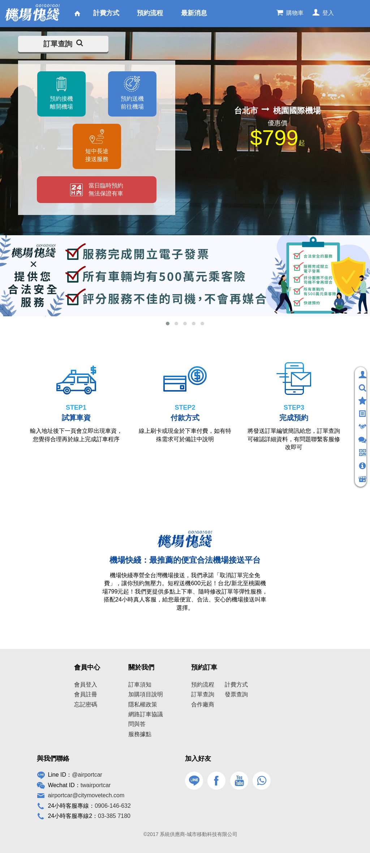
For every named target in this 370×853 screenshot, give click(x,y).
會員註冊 (85, 694)
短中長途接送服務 (96, 155)
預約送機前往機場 (132, 103)
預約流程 (202, 684)
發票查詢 (236, 694)
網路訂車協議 (145, 714)
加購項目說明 (145, 694)
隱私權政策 (142, 704)
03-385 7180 (114, 816)
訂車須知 (139, 684)
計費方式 (236, 684)
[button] (167, 323)
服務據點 (139, 734)
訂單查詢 (63, 44)
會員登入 (85, 684)
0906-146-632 (113, 806)
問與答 (137, 724)
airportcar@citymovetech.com (86, 795)
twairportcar (96, 785)
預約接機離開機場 (61, 103)
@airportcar (87, 775)
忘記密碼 (85, 704)
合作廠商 (202, 704)
